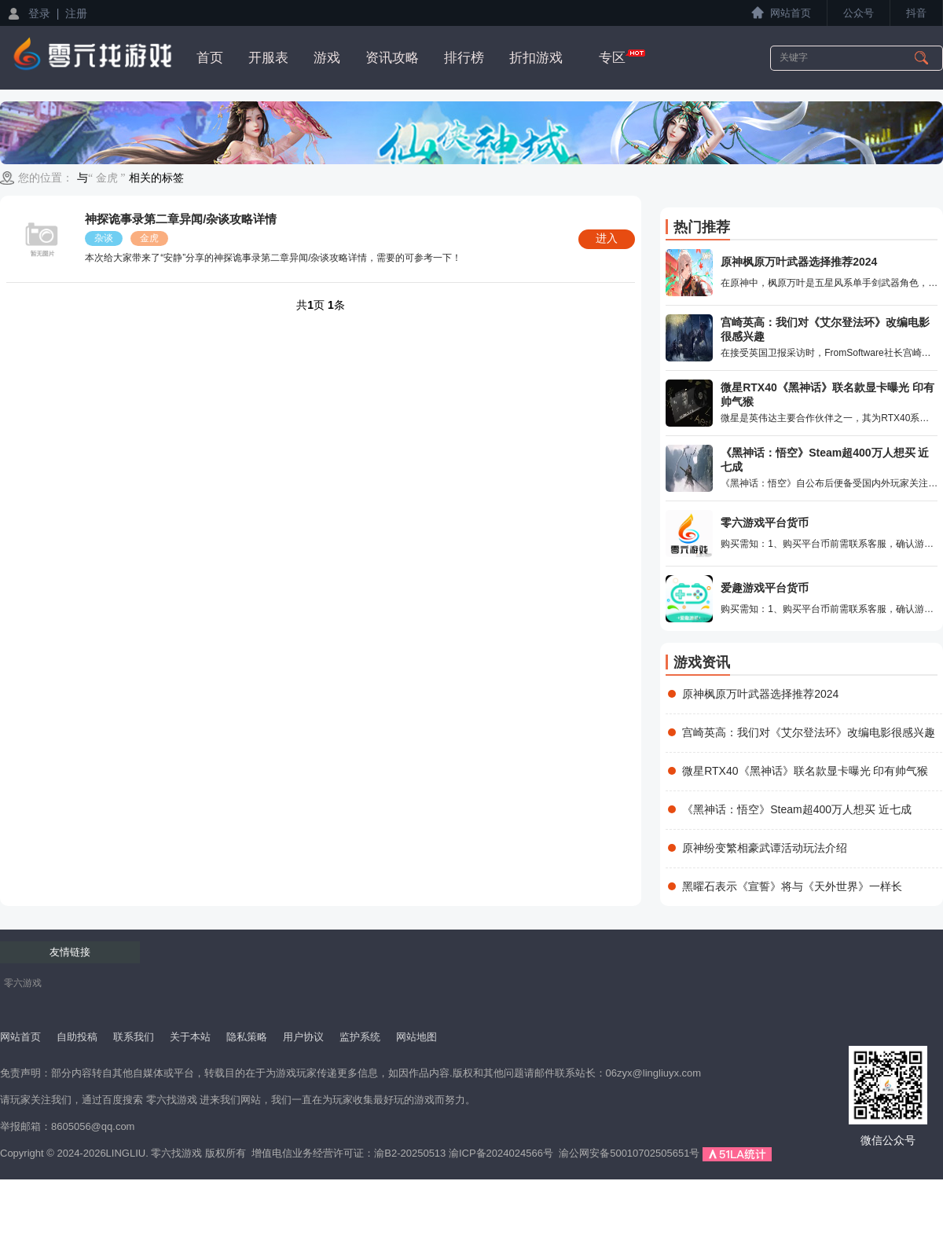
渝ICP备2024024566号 (501, 1153)
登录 (39, 13)
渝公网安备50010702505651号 (629, 1153)
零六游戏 (23, 982)
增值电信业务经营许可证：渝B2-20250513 (348, 1153)
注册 (76, 13)
